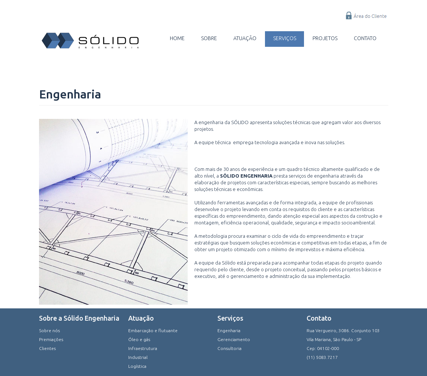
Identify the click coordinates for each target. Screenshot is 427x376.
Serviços (283, 38)
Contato (365, 38)
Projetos (324, 38)
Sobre (208, 38)
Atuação (244, 38)
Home (175, 38)
